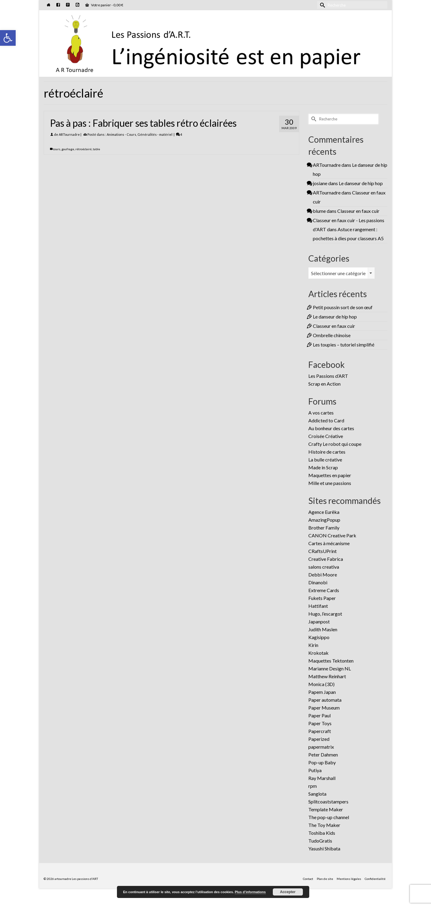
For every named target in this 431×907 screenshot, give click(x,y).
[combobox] (341, 273)
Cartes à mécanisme (329, 543)
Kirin (313, 645)
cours (56, 149)
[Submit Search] (321, 5)
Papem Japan (322, 692)
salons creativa (323, 567)
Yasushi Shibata (324, 848)
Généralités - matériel (154, 134)
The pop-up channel (328, 817)
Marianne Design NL (329, 668)
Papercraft (319, 731)
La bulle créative (325, 459)
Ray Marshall (321, 778)
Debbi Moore (322, 574)
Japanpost (319, 621)
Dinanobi (317, 582)
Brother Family (323, 527)
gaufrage (67, 149)
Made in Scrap (323, 467)
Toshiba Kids (321, 833)
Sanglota (317, 794)
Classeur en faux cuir (358, 211)
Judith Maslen (322, 629)
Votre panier (104, 5)
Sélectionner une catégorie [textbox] (338, 273)
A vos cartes (321, 412)
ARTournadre (69, 134)
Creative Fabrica (325, 559)
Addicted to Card (326, 420)
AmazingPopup (324, 520)
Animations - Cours (121, 134)
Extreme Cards (323, 590)
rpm (312, 786)
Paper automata (324, 700)
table (96, 149)
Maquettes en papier (329, 475)
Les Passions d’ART (328, 376)
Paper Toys (320, 723)
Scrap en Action (324, 384)
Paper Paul (319, 715)
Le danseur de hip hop (361, 183)
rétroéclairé (83, 149)
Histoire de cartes (326, 452)
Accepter (287, 892)
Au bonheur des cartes (331, 428)
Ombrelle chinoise (332, 335)
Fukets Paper (322, 598)
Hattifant (318, 606)
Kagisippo (318, 637)
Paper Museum (324, 707)
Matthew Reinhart (327, 676)
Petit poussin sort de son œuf (343, 307)
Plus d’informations (250, 892)
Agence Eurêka (323, 512)
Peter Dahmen (323, 754)
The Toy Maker (324, 825)
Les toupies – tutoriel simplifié (343, 344)
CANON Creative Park (332, 535)
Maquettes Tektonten (331, 660)
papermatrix (321, 747)
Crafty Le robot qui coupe (334, 444)
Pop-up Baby (322, 762)
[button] (8, 38)
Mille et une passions (329, 483)
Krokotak (318, 653)
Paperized (318, 739)
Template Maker (325, 809)
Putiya (315, 770)
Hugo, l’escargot (325, 614)
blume (319, 211)
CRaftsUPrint (322, 551)
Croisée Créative (325, 436)
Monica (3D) (321, 684)
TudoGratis (320, 840)
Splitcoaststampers (328, 801)
